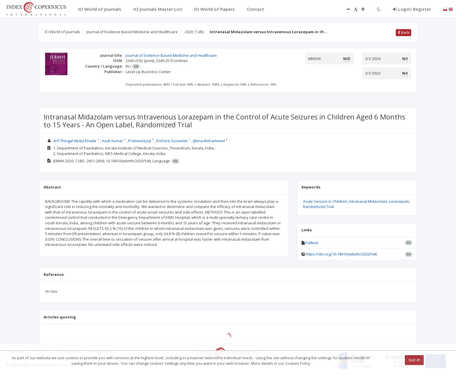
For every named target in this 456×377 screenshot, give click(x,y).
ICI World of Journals (62, 31)
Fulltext (312, 242)
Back (403, 32)
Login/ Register (412, 9)
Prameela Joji (139, 140)
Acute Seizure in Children (325, 201)
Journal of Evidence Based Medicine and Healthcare (132, 31)
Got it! (414, 360)
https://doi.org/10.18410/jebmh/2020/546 (341, 254)
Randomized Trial (318, 206)
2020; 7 (194, 31)
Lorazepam (399, 201)
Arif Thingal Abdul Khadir (75, 140)
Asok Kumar (112, 140)
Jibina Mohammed (209, 140)
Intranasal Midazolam (368, 201)
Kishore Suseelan (172, 140)
